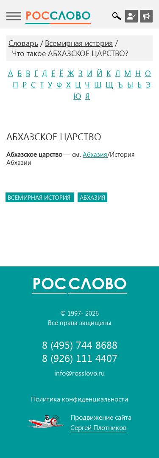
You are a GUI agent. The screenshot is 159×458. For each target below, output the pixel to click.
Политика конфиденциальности (79, 398)
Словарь (23, 43)
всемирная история (40, 197)
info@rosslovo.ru (79, 372)
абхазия (92, 197)
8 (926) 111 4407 (79, 358)
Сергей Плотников (98, 427)
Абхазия (95, 154)
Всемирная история (79, 43)
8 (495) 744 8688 (79, 344)
